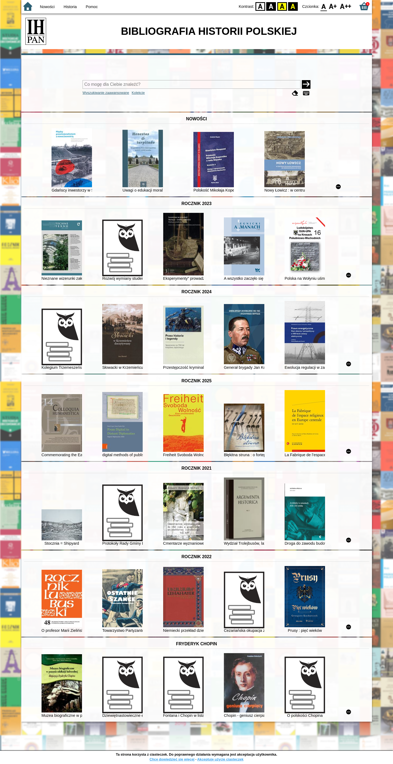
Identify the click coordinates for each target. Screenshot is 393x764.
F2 (345, 6)
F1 (333, 6)
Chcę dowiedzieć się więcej (171, 759)
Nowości (47, 7)
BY (293, 6)
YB (282, 6)
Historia (70, 7)
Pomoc (92, 7)
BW (271, 6)
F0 (323, 6)
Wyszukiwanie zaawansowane (106, 93)
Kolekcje (138, 93)
